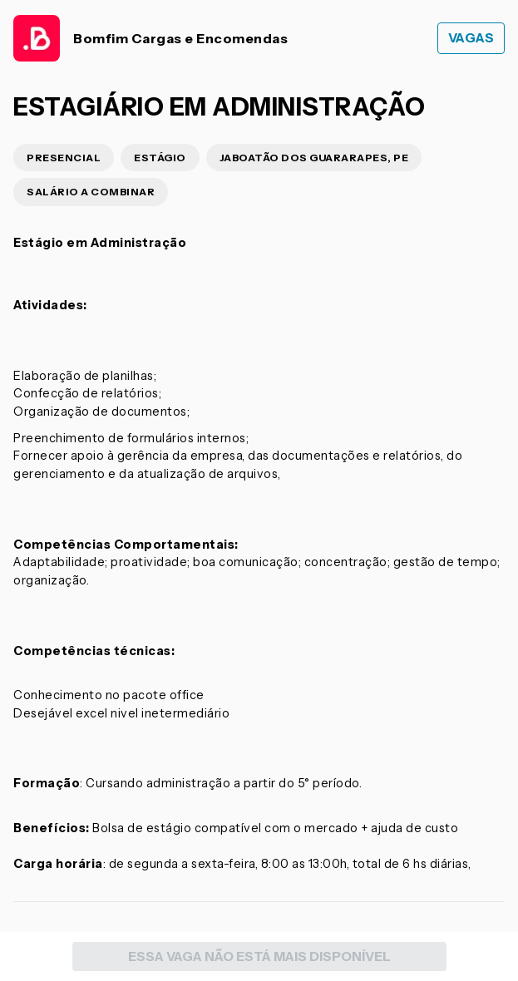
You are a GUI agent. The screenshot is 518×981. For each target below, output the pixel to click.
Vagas (471, 38)
